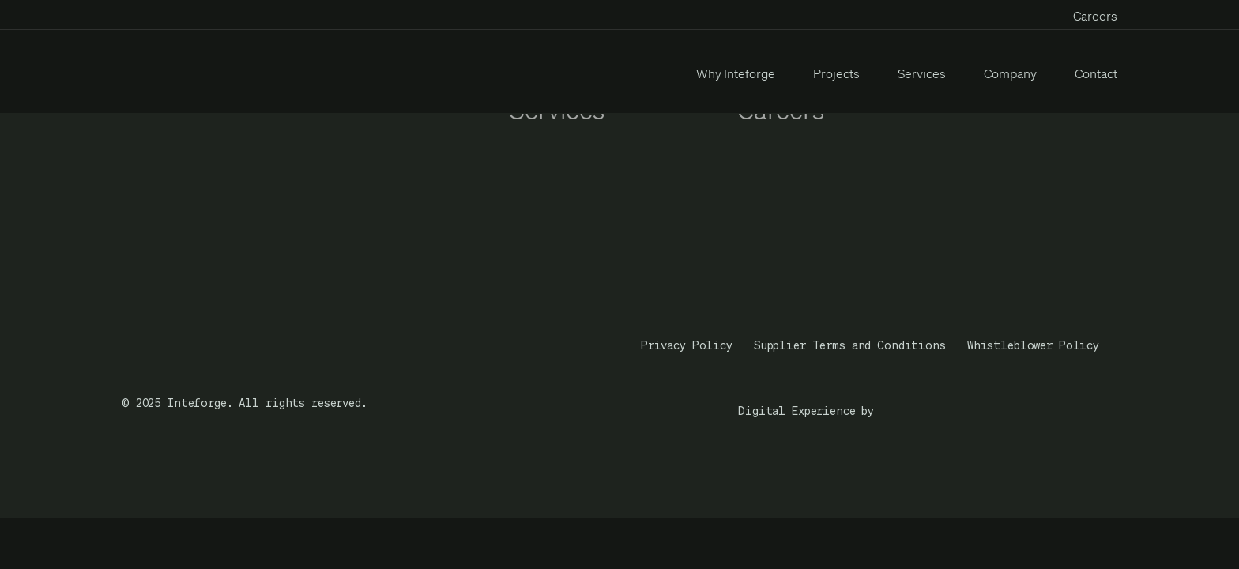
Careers (1095, 15)
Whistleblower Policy (1033, 345)
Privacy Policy (686, 345)
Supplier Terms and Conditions (850, 345)
